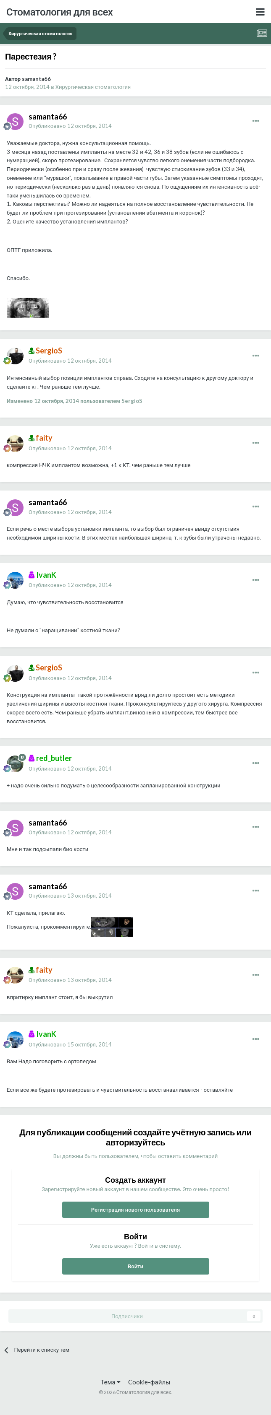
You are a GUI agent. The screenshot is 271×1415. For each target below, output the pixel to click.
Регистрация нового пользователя (135, 1209)
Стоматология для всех (59, 11)
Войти (135, 1266)
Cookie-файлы (149, 1382)
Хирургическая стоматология (93, 86)
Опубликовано (70, 125)
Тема (110, 1382)
